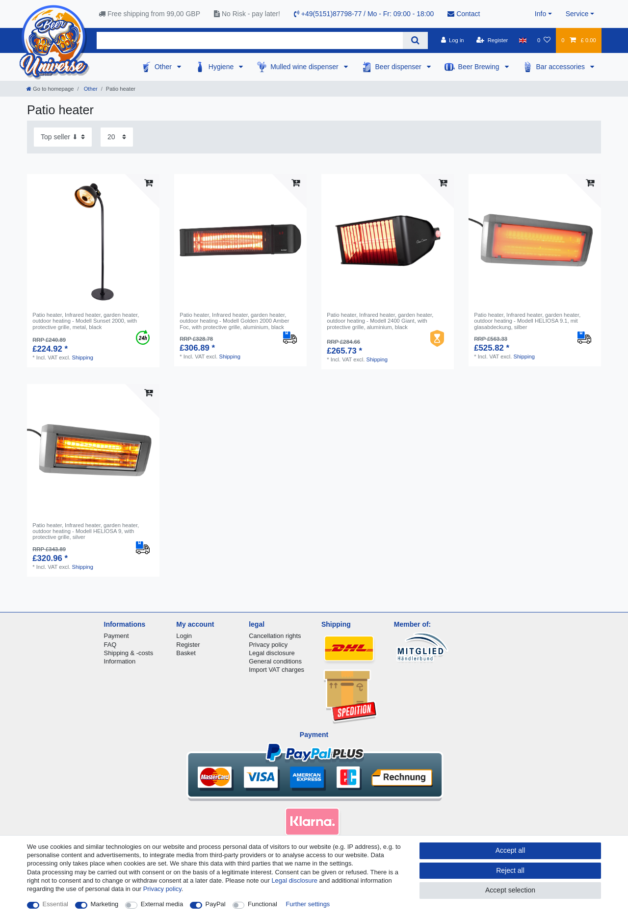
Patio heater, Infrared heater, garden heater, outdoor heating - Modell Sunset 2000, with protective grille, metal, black (85, 321)
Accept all (510, 850)
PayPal (216, 904)
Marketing (105, 904)
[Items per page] (117, 137)
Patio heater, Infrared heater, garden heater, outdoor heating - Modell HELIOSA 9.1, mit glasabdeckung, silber (527, 321)
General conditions (275, 661)
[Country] (523, 40)
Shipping (82, 357)
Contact (463, 14)
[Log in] (452, 40)
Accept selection (510, 890)
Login (184, 635)
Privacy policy (268, 644)
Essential (56, 904)
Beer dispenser (399, 67)
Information (120, 661)
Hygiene (222, 67)
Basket (186, 653)
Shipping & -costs (129, 653)
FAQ (110, 644)
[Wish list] (544, 40)
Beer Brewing (479, 67)
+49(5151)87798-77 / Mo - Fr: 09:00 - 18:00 (364, 14)
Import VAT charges (276, 669)
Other (164, 67)
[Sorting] (63, 137)
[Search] (415, 40)
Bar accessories (561, 67)
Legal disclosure (272, 653)
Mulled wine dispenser (305, 67)
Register (188, 644)
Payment (116, 635)
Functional (262, 904)
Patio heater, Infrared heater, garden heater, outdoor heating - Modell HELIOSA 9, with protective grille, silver (85, 531)
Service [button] (577, 14)
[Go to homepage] (50, 89)
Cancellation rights (275, 635)
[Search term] (250, 40)
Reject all (510, 870)
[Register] (492, 40)
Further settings (308, 904)
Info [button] (540, 14)
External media (162, 904)
